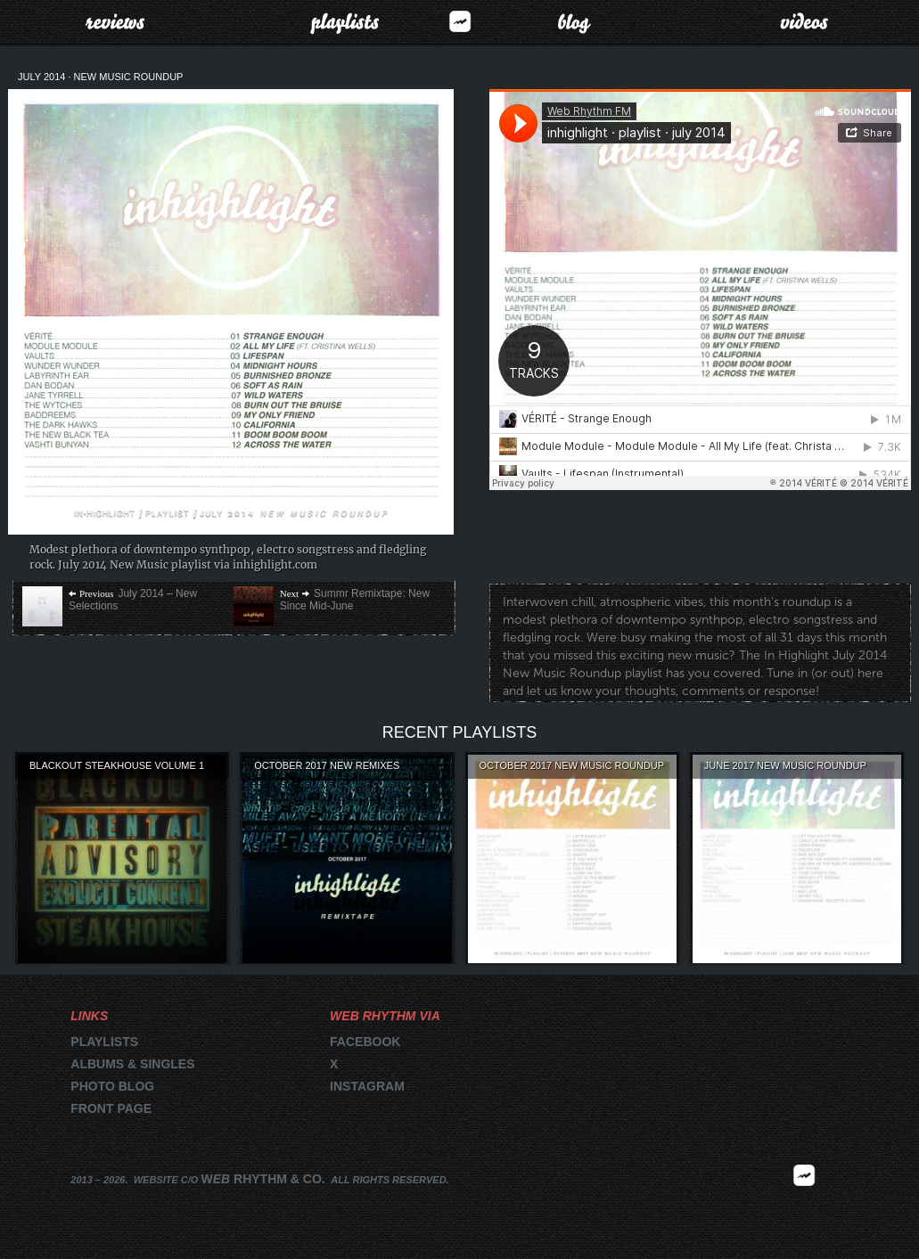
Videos (804, 21)
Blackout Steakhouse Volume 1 (116, 765)
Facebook (365, 1041)
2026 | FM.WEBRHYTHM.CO (804, 1202)
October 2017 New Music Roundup (572, 765)
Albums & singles (132, 1064)
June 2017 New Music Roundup (785, 765)
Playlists (344, 21)
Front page (111, 1108)
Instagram (367, 1086)
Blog (574, 21)
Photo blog (112, 1086)
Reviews (114, 21)
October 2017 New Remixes (326, 765)
